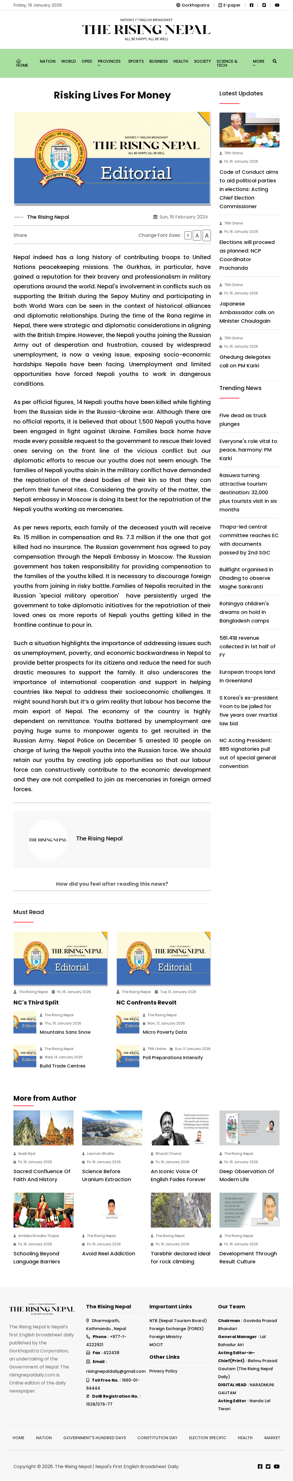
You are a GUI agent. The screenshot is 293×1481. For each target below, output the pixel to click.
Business (158, 61)
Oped (87, 61)
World (68, 61)
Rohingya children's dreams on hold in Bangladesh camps (244, 612)
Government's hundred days (94, 1438)
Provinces (109, 62)
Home (22, 63)
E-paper (230, 5)
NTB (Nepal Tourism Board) (178, 1321)
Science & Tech (227, 63)
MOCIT (156, 1345)
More (258, 62)
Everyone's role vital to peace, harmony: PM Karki (248, 450)
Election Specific (207, 1438)
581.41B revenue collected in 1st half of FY (247, 646)
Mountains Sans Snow (65, 1033)
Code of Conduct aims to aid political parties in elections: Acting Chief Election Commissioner (248, 189)
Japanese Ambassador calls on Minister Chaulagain (246, 312)
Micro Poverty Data (165, 1033)
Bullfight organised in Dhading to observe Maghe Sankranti (246, 578)
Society (202, 61)
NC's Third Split (36, 1003)
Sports (136, 61)
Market (272, 1438)
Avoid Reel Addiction (108, 1254)
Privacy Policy (163, 1372)
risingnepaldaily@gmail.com (116, 1372)
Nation (48, 61)
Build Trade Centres (63, 1067)
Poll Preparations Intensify (173, 1058)
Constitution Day (157, 1438)
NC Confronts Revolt (146, 1003)
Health (180, 61)
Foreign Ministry (165, 1337)
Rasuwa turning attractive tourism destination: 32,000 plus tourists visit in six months (248, 492)
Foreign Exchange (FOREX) (176, 1329)
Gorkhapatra (192, 5)
